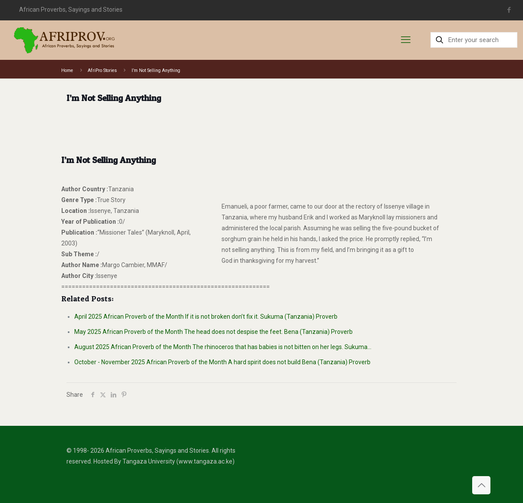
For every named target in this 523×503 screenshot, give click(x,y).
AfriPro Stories (102, 70)
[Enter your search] (473, 40)
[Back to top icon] (481, 485)
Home (67, 70)
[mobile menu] (405, 40)
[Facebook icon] (509, 10)
